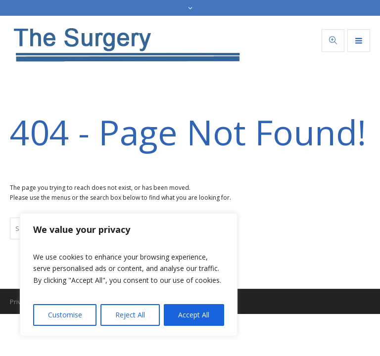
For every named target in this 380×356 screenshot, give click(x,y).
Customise (65, 314)
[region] (129, 274)
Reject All (130, 314)
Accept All (193, 314)
